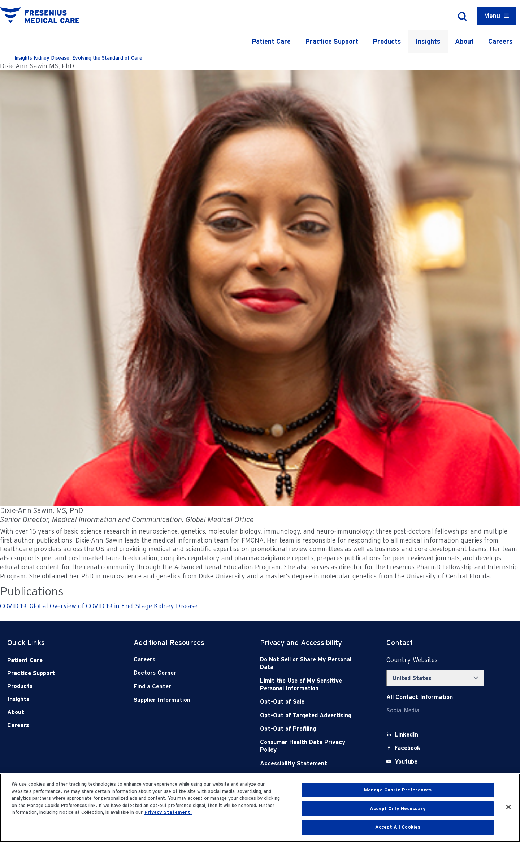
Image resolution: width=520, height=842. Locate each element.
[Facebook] (407, 748)
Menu (492, 16)
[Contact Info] (419, 697)
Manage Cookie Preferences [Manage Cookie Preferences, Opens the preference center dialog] (398, 790)
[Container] (496, 16)
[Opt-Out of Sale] (310, 701)
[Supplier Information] (184, 700)
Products (387, 41)
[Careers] (184, 659)
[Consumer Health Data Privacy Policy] (310, 746)
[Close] (508, 807)
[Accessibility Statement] (310, 763)
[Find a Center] (184, 686)
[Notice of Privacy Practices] (310, 684)
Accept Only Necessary (398, 808)
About (464, 41)
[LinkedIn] (406, 734)
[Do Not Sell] (310, 663)
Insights (428, 41)
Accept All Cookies (397, 827)
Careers (500, 41)
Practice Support (331, 41)
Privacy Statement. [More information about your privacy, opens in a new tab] (168, 812)
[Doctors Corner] (184, 673)
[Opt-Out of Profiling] (310, 729)
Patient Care (271, 41)
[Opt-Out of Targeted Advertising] (310, 715)
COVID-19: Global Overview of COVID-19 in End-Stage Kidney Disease (99, 606)
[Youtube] (406, 761)
